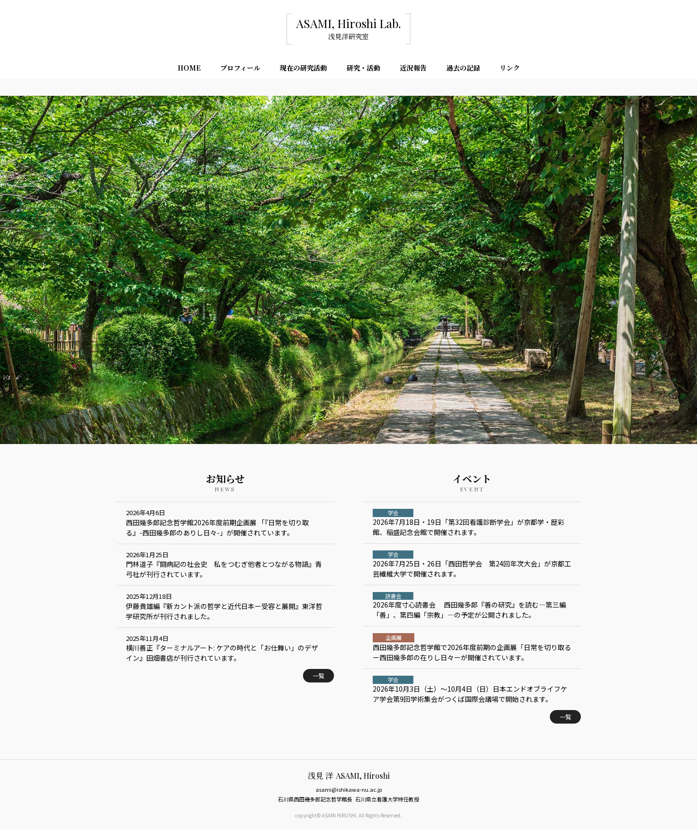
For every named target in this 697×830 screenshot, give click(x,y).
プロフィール (240, 69)
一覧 (318, 675)
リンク (510, 69)
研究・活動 (363, 69)
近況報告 (413, 69)
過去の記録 (463, 69)
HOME (189, 69)
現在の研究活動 (303, 69)
